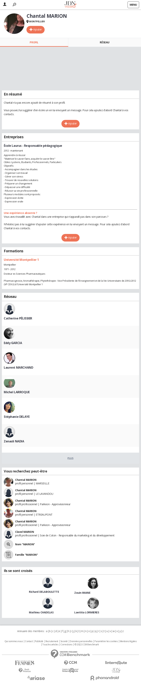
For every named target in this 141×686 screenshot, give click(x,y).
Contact (29, 641)
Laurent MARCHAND (18, 367)
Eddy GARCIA (13, 343)
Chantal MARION (25, 480)
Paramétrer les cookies (106, 641)
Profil (34, 42)
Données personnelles (81, 641)
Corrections (66, 644)
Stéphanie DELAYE (16, 417)
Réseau (104, 42)
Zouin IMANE (82, 592)
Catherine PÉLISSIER (18, 318)
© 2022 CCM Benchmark (86, 644)
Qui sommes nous (14, 641)
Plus (70, 458)
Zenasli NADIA (14, 441)
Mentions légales (128, 641)
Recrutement (52, 641)
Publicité (39, 641)
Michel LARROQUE (17, 392)
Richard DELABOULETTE (44, 592)
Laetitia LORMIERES (86, 612)
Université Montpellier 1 (21, 260)
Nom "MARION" (25, 544)
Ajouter (37, 29)
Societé (64, 641)
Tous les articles (50, 644)
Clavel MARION (24, 532)
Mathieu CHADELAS (41, 612)
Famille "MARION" (26, 554)
